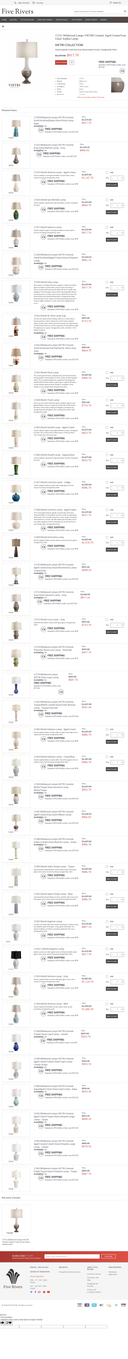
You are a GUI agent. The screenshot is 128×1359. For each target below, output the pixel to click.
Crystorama (76, 20)
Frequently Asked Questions (69, 1272)
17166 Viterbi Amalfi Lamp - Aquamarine (54, 454)
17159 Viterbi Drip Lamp (46, 281)
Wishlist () (115, 3)
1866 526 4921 (21, 3)
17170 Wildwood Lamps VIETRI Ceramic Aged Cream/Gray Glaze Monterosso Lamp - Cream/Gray (56, 567)
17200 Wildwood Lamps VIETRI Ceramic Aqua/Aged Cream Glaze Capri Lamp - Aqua (55, 1087)
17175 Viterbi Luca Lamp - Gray (49, 619)
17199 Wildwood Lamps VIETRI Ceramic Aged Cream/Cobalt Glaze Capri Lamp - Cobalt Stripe (54, 1061)
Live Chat (37, 3)
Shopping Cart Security (92, 1284)
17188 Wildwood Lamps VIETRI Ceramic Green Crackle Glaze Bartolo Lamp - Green (55, 840)
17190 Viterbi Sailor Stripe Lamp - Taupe (54, 866)
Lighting (13, 20)
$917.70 (73, 55)
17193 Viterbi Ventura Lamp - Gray (51, 976)
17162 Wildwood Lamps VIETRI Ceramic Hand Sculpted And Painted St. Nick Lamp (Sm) (55, 347)
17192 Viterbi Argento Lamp (48, 921)
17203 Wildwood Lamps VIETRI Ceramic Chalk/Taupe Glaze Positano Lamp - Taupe (55, 1170)
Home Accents (91, 20)
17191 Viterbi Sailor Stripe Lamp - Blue (53, 893)
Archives (63, 1267)
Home (4, 20)
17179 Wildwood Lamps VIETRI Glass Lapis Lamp (46, 676)
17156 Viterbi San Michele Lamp (50, 199)
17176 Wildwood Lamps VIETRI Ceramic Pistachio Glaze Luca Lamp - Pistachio (54, 648)
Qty (107, 178)
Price (84, 117)
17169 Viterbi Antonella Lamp (49, 537)
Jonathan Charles (45, 20)
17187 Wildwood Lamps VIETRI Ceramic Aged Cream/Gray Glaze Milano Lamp (54, 813)
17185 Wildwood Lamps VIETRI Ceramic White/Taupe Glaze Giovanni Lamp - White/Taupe (54, 787)
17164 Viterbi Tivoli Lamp (46, 399)
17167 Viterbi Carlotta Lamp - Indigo (52, 482)
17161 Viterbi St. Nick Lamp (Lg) (50, 315)
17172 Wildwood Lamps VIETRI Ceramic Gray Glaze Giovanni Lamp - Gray (54, 593)
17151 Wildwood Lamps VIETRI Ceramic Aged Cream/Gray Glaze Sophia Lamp (16, 1241)
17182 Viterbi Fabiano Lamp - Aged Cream (55, 729)
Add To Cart (112, 185)
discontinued (61, 62)
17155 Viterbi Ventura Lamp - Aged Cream (55, 172)
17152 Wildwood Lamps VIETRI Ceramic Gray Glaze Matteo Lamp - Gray (54, 146)
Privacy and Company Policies (94, 1290)
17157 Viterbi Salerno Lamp (48, 227)
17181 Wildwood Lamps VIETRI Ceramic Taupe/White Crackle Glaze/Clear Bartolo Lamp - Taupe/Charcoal (55, 704)
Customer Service (118, 20)
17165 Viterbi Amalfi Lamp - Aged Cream (54, 427)
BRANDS (104, 20)
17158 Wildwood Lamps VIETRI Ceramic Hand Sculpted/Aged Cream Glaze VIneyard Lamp (55, 257)
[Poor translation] (9, 1323)
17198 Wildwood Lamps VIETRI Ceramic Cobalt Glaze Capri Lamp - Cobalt (54, 1033)
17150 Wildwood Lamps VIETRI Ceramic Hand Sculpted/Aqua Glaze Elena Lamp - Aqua (54, 120)
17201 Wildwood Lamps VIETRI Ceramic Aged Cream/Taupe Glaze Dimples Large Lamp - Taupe (54, 1116)
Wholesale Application (113, 1273)
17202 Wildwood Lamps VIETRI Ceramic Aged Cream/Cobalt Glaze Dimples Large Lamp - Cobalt (54, 1143)
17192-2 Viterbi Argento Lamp (49, 948)
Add (111, 172)
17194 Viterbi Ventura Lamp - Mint (51, 1003)
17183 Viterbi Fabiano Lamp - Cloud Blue (54, 756)
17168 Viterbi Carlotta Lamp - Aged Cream (55, 509)
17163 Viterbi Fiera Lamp (46, 372)
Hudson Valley (62, 20)
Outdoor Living (27, 20)
